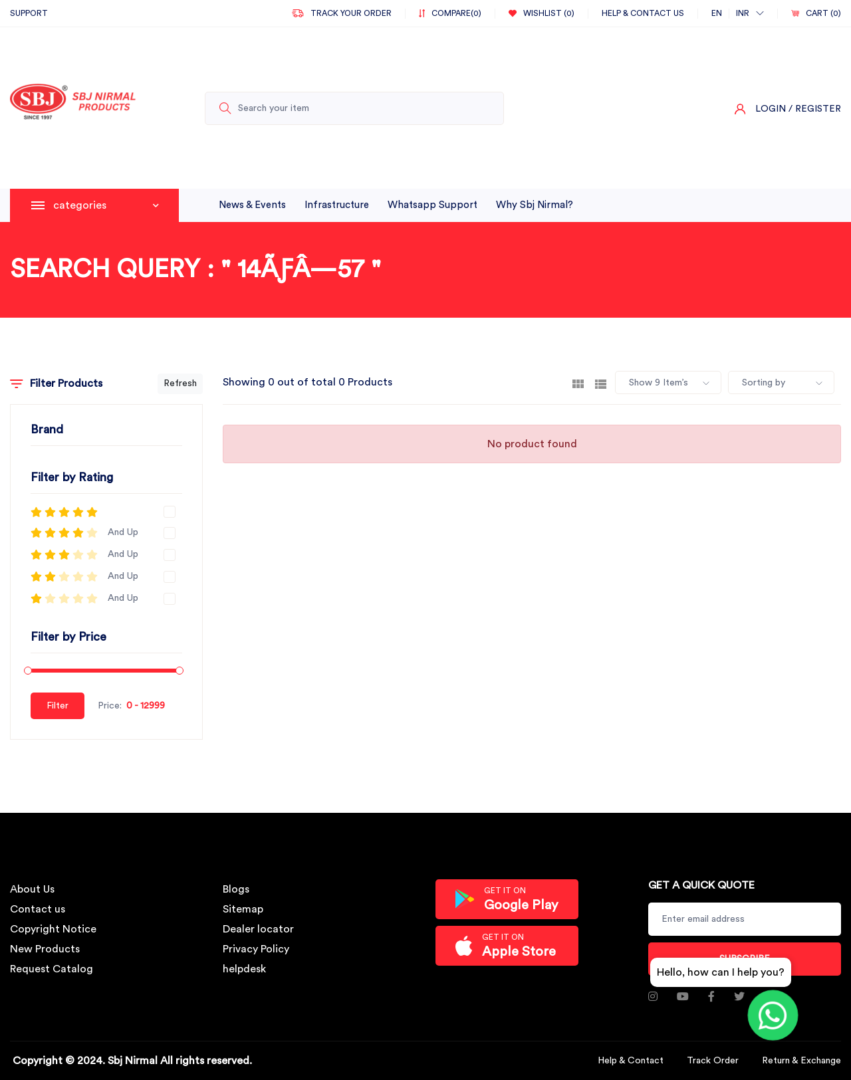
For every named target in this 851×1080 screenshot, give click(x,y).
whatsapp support (432, 205)
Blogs (236, 889)
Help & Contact (631, 1060)
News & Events (252, 205)
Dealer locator (258, 929)
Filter (57, 705)
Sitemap (243, 909)
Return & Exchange (801, 1060)
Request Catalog (51, 969)
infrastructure (336, 205)
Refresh (180, 383)
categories (106, 205)
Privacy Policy (256, 949)
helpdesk (244, 969)
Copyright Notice (53, 929)
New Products (45, 949)
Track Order (713, 1060)
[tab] (578, 383)
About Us (32, 889)
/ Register (815, 109)
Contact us (37, 909)
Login (770, 109)
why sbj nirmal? (534, 205)
